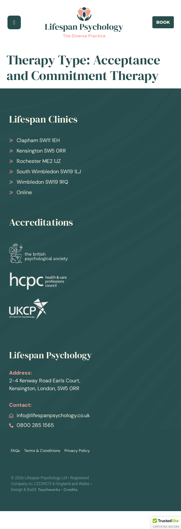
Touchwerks (49, 489)
